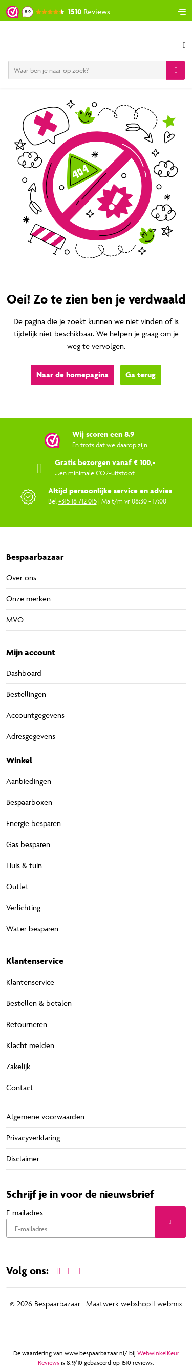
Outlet (17, 886)
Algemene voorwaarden (45, 1116)
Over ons (21, 577)
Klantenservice (30, 982)
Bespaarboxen (29, 802)
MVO (15, 620)
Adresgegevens (30, 736)
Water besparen (32, 928)
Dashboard (23, 673)
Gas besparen (28, 844)
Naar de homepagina (72, 374)
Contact (19, 1087)
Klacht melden (30, 1045)
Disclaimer (22, 1158)
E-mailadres (24, 1212)
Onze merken (28, 598)
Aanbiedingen (28, 781)
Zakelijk (18, 1066)
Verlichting (23, 907)
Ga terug (140, 374)
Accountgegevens (35, 715)
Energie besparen (33, 823)
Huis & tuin (24, 865)
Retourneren (26, 1024)
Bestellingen (26, 694)
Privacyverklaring (33, 1137)
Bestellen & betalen (39, 1003)
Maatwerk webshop (118, 1304)
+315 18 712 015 (77, 501)
